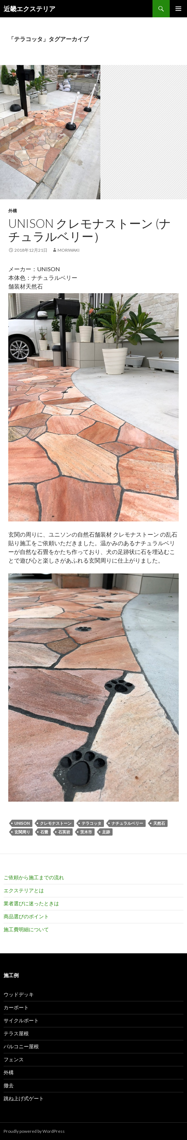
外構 (12, 210)
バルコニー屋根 (21, 1046)
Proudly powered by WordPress (34, 1131)
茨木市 (86, 831)
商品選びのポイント (26, 916)
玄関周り (22, 831)
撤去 (9, 1085)
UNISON (22, 823)
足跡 (106, 831)
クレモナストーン (56, 823)
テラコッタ (91, 823)
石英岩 (64, 831)
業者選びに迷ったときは (31, 903)
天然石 (159, 823)
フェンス (14, 1059)
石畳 (44, 831)
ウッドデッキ (19, 994)
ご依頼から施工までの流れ (34, 877)
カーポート (16, 1007)
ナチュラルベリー (127, 823)
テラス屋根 (16, 1033)
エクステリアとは (24, 890)
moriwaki (68, 250)
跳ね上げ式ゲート (24, 1098)
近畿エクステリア (29, 9)
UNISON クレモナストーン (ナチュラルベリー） (89, 229)
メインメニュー (178, 8)
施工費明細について (26, 929)
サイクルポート (21, 1020)
